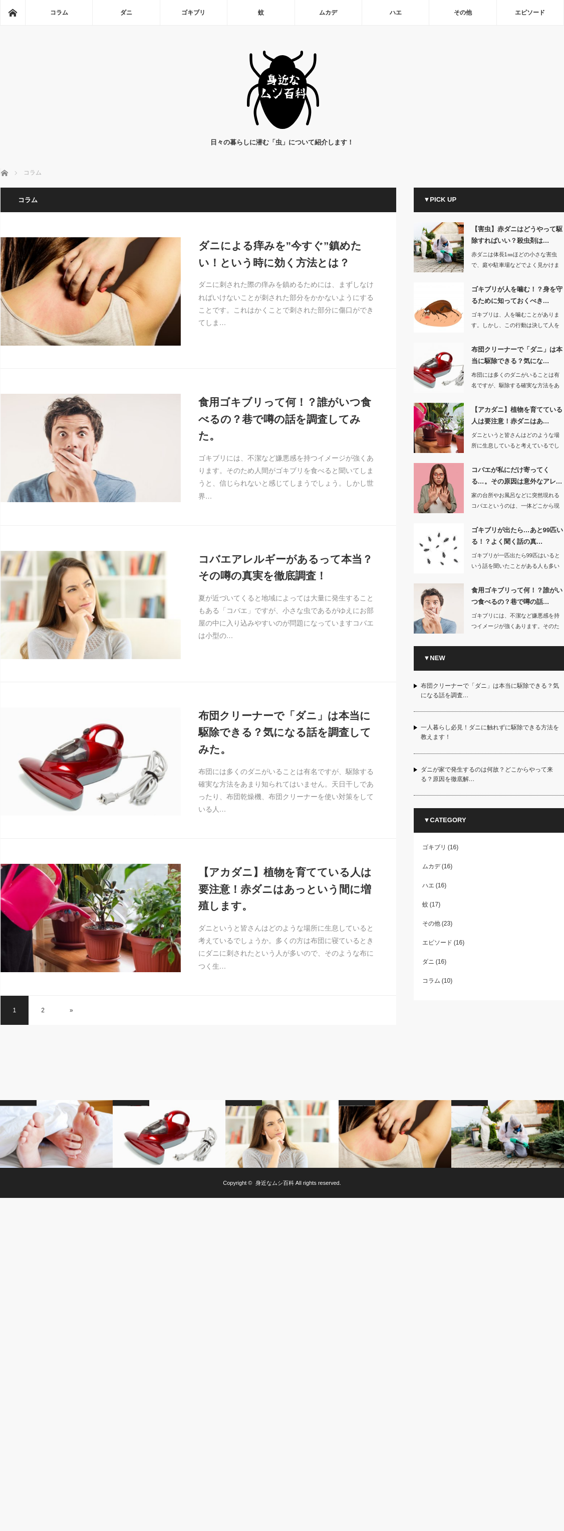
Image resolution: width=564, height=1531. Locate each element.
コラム (59, 12)
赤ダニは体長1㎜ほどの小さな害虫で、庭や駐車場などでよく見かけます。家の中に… (515, 264)
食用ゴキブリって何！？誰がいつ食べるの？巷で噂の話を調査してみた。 (284, 418)
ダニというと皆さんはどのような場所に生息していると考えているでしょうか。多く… (515, 445)
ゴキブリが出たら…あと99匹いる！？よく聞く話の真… (517, 535)
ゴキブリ (193, 12)
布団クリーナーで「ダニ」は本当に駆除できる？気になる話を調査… (490, 690)
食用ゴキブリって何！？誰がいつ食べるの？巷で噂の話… (516, 595)
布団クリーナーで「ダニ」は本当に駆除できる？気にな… (516, 355)
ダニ (126, 12)
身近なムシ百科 (274, 1183)
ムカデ (328, 12)
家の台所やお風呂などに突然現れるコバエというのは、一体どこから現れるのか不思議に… (515, 505)
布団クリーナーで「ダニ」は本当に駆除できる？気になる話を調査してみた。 (284, 732)
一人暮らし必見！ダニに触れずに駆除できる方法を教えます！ (490, 732)
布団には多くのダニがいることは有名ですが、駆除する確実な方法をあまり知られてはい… (515, 385)
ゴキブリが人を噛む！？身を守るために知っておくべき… (516, 294)
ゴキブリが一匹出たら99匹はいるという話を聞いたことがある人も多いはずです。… (515, 565)
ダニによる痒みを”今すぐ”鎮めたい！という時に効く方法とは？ (280, 254)
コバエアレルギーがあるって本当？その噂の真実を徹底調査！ (285, 567)
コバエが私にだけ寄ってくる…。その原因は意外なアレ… (516, 475)
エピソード (530, 12)
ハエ (396, 12)
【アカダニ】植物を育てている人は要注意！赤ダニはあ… (516, 415)
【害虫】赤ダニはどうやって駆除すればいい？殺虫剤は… (516, 234)
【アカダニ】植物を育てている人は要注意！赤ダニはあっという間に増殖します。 (285, 888)
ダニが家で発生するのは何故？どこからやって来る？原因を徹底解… (487, 774)
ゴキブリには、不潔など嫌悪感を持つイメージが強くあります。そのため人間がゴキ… (515, 626)
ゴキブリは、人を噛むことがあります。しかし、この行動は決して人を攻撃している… (515, 325)
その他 (463, 12)
